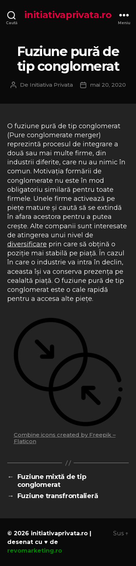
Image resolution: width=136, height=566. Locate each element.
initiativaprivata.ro (68, 15)
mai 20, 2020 (108, 84)
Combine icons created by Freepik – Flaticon (65, 438)
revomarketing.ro (34, 550)
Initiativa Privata (51, 84)
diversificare (27, 244)
